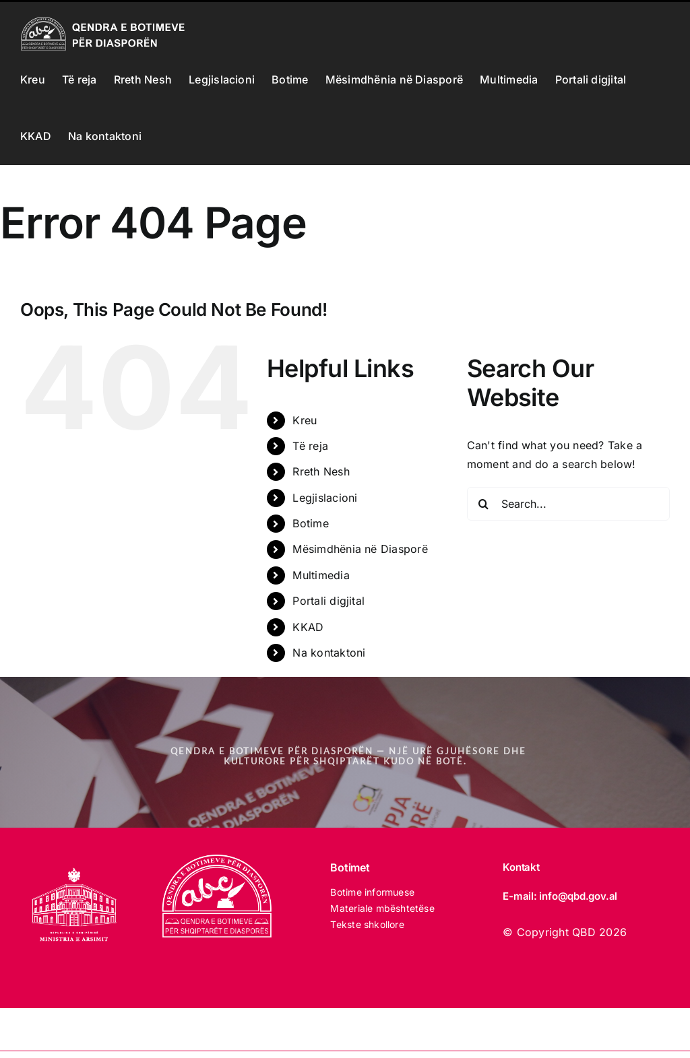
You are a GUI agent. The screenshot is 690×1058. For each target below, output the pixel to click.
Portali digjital (328, 600)
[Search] (484, 504)
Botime (310, 523)
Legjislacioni (324, 497)
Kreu (304, 420)
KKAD (307, 627)
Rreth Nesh (320, 471)
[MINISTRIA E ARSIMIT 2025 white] (74, 860)
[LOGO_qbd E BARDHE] (219, 860)
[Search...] (568, 504)
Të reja (310, 446)
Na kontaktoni (328, 652)
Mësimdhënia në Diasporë (360, 549)
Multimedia (320, 575)
